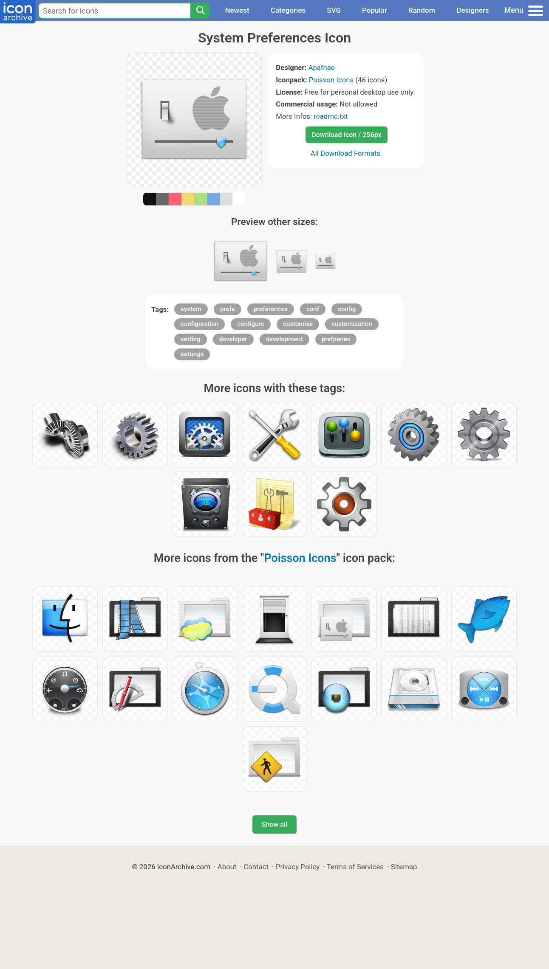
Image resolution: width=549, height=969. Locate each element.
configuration (199, 324)
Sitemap (404, 866)
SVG (334, 10)
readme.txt (331, 116)
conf (312, 309)
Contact (256, 866)
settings (192, 354)
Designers (472, 10)
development (284, 339)
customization (351, 324)
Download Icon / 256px (346, 135)
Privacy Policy (298, 866)
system (191, 309)
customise (298, 324)
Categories (288, 10)
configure (250, 324)
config (347, 309)
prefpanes (336, 339)
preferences (271, 309)
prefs (227, 309)
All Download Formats (346, 153)
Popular (374, 10)
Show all (274, 824)
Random (421, 10)
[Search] (200, 11)
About (227, 866)
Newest (237, 10)
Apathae (321, 67)
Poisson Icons (331, 80)
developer (233, 339)
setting (190, 339)
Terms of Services (355, 866)
